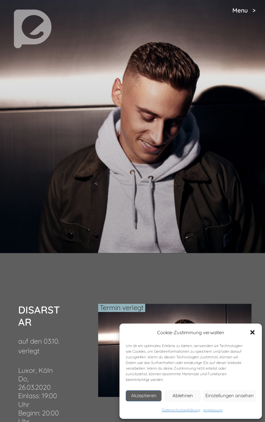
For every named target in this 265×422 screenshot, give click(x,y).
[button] (252, 332)
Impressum (213, 410)
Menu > (244, 10)
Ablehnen (182, 395)
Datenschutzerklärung (181, 410)
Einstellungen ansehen (229, 395)
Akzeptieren (143, 395)
